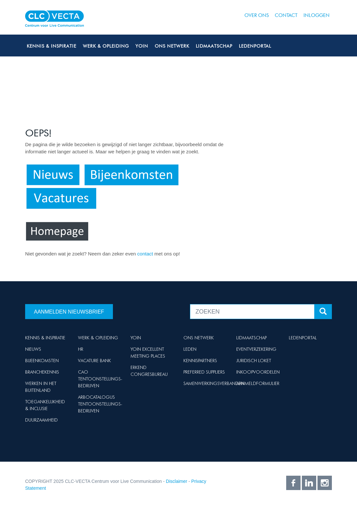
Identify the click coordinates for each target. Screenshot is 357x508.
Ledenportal (255, 46)
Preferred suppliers (204, 372)
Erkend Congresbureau (149, 371)
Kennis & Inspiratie (51, 46)
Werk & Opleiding (106, 46)
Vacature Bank (94, 360)
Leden (189, 349)
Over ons (256, 15)
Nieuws (33, 349)
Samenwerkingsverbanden (213, 383)
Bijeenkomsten (42, 360)
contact (146, 253)
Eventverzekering (256, 349)
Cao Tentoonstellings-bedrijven (100, 378)
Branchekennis (42, 372)
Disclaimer (176, 481)
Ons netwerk (172, 46)
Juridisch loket (253, 360)
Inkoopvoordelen (258, 372)
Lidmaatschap (214, 46)
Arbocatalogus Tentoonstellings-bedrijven (100, 403)
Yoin (141, 46)
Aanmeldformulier (257, 383)
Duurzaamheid (41, 420)
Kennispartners (200, 360)
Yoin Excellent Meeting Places (148, 352)
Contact (286, 15)
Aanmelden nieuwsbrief (69, 312)
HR (80, 349)
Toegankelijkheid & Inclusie (45, 405)
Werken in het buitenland (40, 387)
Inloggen (316, 15)
